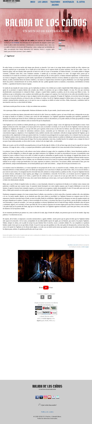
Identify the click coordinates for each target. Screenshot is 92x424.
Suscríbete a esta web (73, 245)
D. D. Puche (15, 43)
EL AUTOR (81, 2)
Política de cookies (47, 412)
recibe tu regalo (85, 246)
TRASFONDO (55, 2)
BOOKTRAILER (68, 2)
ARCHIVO (55, 4)
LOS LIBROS (43, 2)
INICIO (32, 2)
